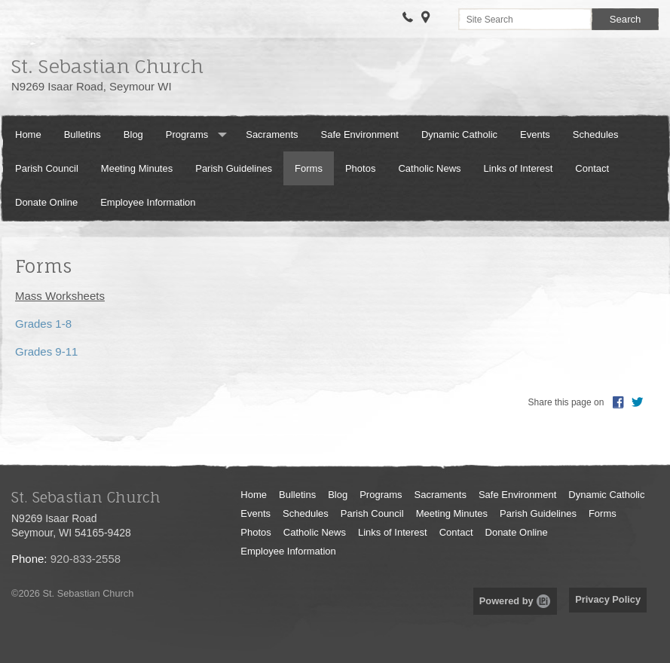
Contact (592, 168)
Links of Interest (518, 168)
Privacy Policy (608, 599)
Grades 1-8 (43, 323)
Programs (187, 134)
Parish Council (46, 168)
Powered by (515, 600)
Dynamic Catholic (459, 134)
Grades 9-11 (46, 351)
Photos (360, 168)
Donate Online (46, 202)
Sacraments (272, 134)
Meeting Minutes (137, 168)
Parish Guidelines (233, 168)
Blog (133, 134)
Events (535, 134)
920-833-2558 (85, 558)
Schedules (596, 134)
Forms (309, 168)
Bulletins (82, 134)
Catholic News (429, 168)
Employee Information (147, 202)
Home (28, 134)
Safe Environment (360, 134)
